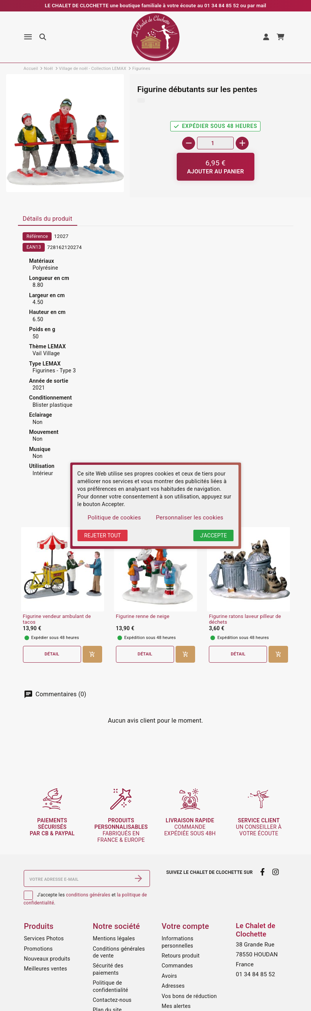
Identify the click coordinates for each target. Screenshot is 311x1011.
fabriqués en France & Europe (121, 830)
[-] (188, 143)
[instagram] (275, 872)
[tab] (47, 219)
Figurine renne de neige (142, 616)
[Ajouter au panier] (215, 167)
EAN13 (33, 247)
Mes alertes (176, 1006)
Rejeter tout (102, 535)
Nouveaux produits (47, 959)
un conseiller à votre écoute (259, 826)
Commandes (177, 965)
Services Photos (44, 938)
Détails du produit (47, 218)
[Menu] (28, 37)
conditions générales (88, 895)
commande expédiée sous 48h (190, 826)
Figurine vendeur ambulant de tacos (57, 619)
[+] (242, 143)
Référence (37, 236)
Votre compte (185, 926)
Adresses (173, 986)
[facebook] (263, 872)
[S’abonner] (138, 878)
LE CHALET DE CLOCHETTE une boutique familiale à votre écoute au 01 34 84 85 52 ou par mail (155, 5)
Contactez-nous (112, 1000)
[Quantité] (215, 143)
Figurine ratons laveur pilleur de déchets (245, 619)
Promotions (38, 949)
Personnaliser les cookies (189, 517)
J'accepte (213, 535)
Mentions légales (114, 938)
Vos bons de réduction (189, 996)
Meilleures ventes (45, 969)
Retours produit (181, 956)
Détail (52, 654)
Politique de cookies (114, 517)
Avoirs (169, 976)
